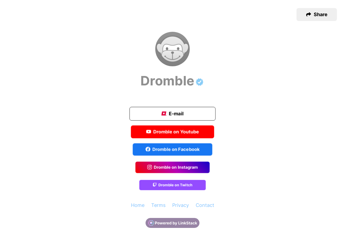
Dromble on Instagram (172, 167)
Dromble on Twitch (172, 185)
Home (137, 205)
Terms (158, 205)
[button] (316, 14)
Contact (205, 205)
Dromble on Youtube (172, 132)
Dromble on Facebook (172, 149)
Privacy (180, 205)
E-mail (172, 114)
